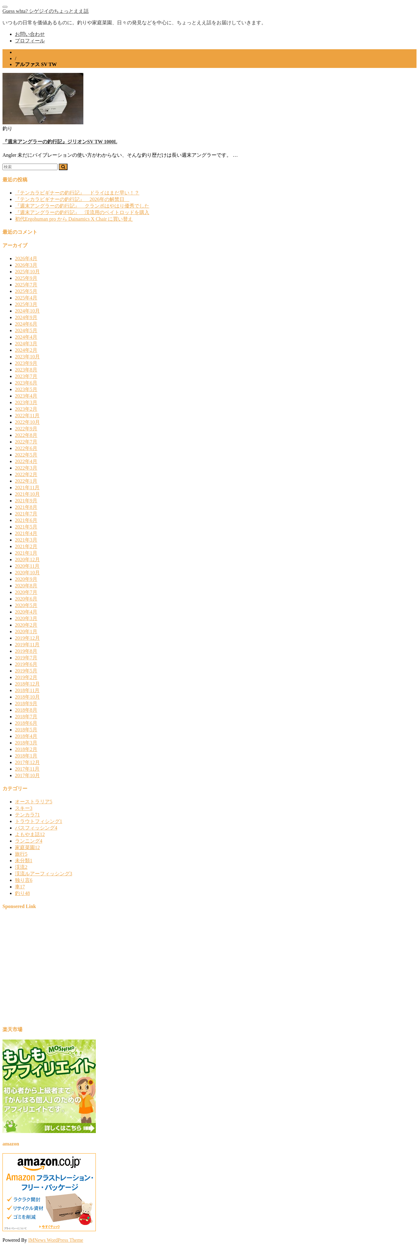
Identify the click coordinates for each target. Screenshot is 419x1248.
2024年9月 (26, 317)
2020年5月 (26, 605)
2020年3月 (26, 618)
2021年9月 (26, 500)
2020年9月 (26, 579)
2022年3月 (26, 468)
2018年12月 (27, 683)
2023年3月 (26, 402)
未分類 (23, 860)
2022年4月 (26, 461)
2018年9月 (26, 703)
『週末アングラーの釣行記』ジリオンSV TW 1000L (59, 141)
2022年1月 (26, 481)
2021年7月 (26, 513)
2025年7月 (26, 284)
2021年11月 (27, 487)
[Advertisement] (189, 970)
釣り (22, 893)
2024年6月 (26, 324)
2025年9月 (26, 278)
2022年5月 (26, 454)
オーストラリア (33, 801)
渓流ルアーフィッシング (43, 873)
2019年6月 (26, 664)
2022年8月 (26, 435)
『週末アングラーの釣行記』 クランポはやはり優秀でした (82, 205)
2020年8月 (26, 585)
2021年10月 (27, 494)
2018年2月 (26, 749)
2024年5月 (26, 330)
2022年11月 (27, 415)
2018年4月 (26, 736)
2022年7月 (26, 441)
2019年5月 (26, 670)
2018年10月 (27, 697)
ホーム (22, 52)
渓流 (21, 867)
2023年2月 (26, 409)
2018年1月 (26, 755)
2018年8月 (26, 710)
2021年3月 (26, 540)
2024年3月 (26, 343)
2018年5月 (26, 729)
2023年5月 (26, 389)
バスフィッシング (36, 827)
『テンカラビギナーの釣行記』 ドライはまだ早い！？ (77, 192)
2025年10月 (27, 271)
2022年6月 (26, 448)
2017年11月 (27, 769)
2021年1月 (26, 553)
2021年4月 (26, 533)
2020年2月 (26, 625)
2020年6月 (26, 598)
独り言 (23, 880)
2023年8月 (26, 369)
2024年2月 (26, 350)
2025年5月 (26, 291)
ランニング (28, 841)
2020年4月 (26, 611)
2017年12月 (27, 762)
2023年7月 (26, 376)
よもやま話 (30, 834)
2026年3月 (26, 265)
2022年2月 (26, 474)
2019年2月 (26, 677)
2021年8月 (26, 507)
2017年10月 (27, 775)
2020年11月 (27, 566)
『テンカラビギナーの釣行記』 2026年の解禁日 (72, 199)
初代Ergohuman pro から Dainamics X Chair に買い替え (74, 219)
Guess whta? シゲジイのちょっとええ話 (45, 11)
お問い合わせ (30, 34)
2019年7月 (26, 657)
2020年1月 (26, 631)
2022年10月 (27, 422)
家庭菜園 (27, 847)
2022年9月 (26, 428)
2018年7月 (26, 716)
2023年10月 (27, 356)
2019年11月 (27, 644)
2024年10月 (27, 310)
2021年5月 (26, 526)
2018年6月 (26, 723)
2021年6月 (26, 520)
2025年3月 (26, 304)
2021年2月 (26, 546)
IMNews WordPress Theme (55, 1240)
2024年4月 (26, 337)
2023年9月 (26, 363)
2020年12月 (27, 559)
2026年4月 (26, 258)
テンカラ (27, 814)
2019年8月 (26, 651)
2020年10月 (27, 572)
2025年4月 (26, 297)
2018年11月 (27, 690)
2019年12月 (27, 638)
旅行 (21, 854)
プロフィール (30, 40)
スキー (23, 808)
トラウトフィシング (38, 821)
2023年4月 (26, 396)
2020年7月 (26, 592)
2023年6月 (26, 382)
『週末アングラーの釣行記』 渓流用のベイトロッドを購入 (82, 212)
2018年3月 (26, 742)
